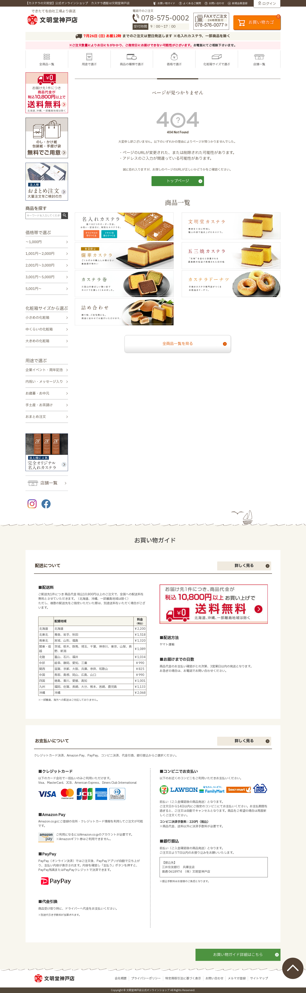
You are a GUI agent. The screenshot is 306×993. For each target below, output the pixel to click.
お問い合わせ (214, 978)
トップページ (177, 181)
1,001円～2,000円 (40, 253)
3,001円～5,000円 (40, 277)
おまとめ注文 (36, 416)
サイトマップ (259, 978)
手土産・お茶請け (39, 405)
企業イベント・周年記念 (44, 369)
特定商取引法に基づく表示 (183, 978)
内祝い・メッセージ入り (44, 381)
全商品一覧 (46, 64)
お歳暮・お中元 (37, 393)
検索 (64, 215)
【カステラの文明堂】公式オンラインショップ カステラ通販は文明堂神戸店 (78, 3)
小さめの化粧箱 (37, 317)
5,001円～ (34, 288)
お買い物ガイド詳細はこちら (238, 955)
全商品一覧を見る (177, 344)
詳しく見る (244, 566)
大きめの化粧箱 (37, 341)
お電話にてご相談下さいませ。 (215, 45)
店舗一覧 (259, 64)
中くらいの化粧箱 (39, 329)
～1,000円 (34, 242)
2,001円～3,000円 (40, 265)
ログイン (269, 3)
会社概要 (121, 978)
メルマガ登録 (237, 978)
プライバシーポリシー (146, 978)
